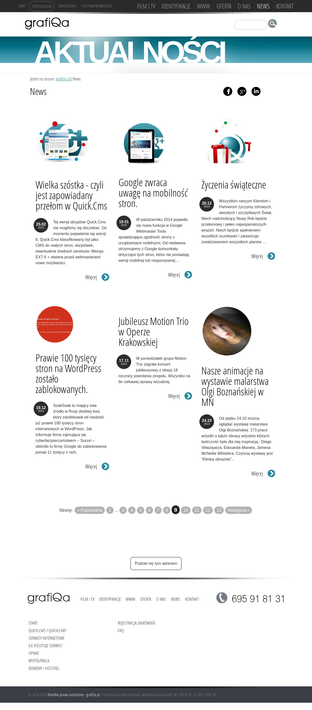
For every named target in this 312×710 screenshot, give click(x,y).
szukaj (274, 24)
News (263, 6)
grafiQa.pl (63, 79)
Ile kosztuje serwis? (45, 645)
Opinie (34, 653)
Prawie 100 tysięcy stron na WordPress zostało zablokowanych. (68, 376)
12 (207, 510)
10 (185, 510)
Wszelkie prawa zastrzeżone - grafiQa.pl (74, 694)
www (203, 6)
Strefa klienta (42, 6)
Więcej (91, 276)
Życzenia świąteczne (233, 187)
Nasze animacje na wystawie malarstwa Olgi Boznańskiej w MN (235, 381)
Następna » (239, 510)
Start (22, 6)
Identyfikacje (176, 6)
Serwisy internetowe (47, 638)
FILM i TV (146, 6)
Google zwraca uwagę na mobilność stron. (153, 192)
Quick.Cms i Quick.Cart (48, 630)
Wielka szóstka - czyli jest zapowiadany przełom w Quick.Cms (71, 194)
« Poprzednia (89, 510)
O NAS (244, 6)
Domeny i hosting (44, 668)
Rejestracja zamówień (136, 623)
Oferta (223, 6)
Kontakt (285, 6)
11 (197, 510)
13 (219, 510)
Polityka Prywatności (97, 6)
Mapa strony (67, 6)
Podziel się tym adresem (156, 563)
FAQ (121, 630)
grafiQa (46, 23)
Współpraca (39, 660)
